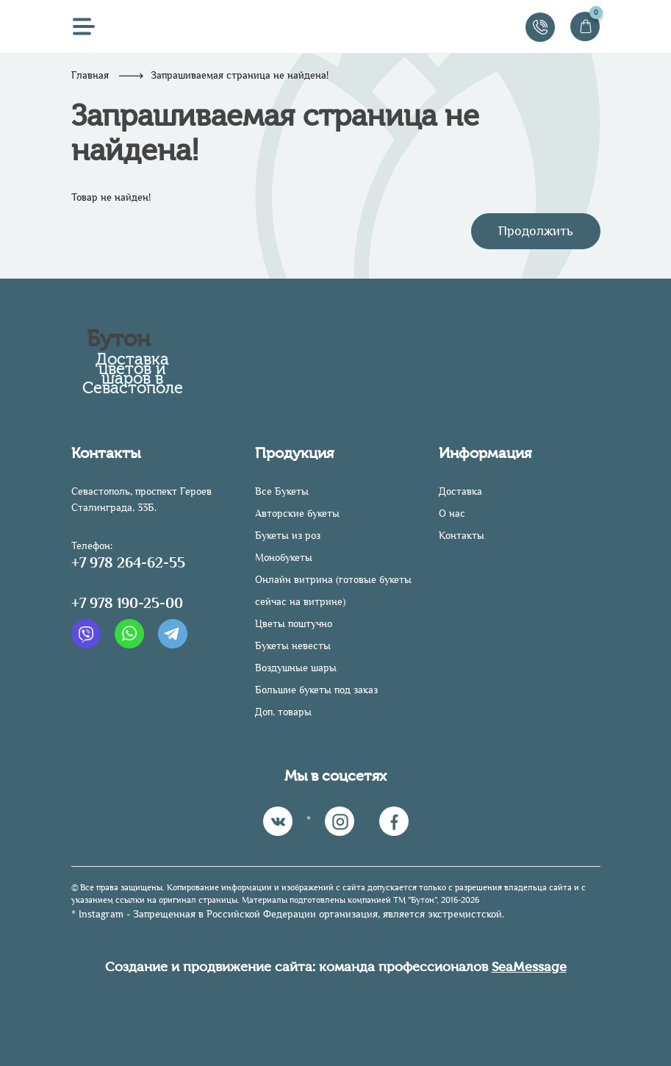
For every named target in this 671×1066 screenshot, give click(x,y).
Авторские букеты (297, 513)
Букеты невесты (293, 645)
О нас (452, 513)
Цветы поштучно (293, 623)
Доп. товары (283, 712)
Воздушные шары (296, 667)
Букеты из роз (287, 535)
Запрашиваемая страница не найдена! (240, 75)
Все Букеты (282, 491)
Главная (90, 75)
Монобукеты (283, 557)
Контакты (461, 535)
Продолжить (535, 230)
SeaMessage (529, 967)
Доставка (460, 491)
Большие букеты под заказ (316, 689)
